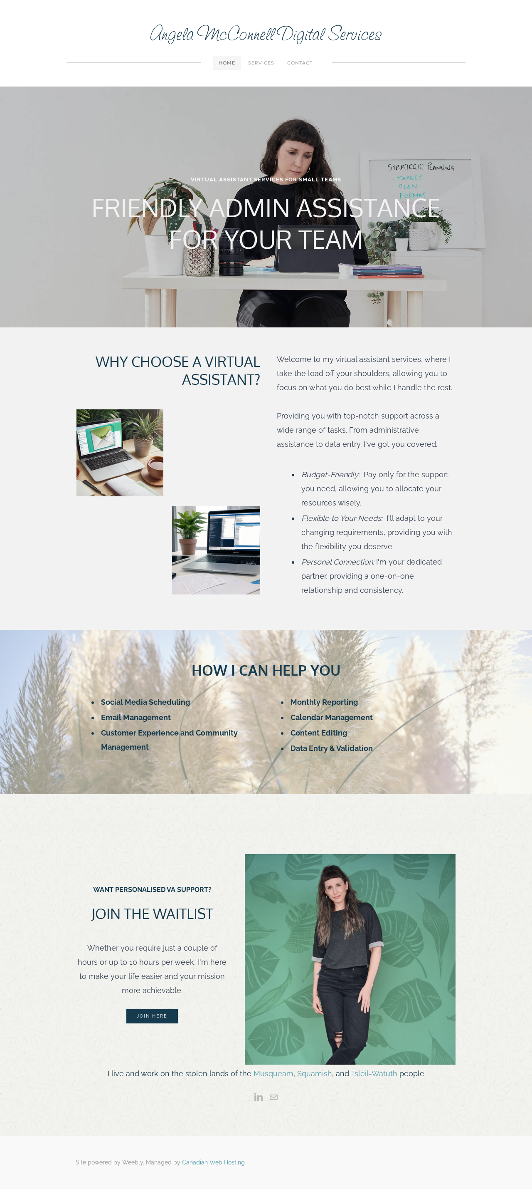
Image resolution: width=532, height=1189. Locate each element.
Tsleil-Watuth (374, 1073)
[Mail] (273, 1097)
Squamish (314, 1073)
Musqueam (273, 1073)
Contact (300, 63)
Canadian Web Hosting (213, 1162)
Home (227, 63)
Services (261, 63)
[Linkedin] (258, 1097)
